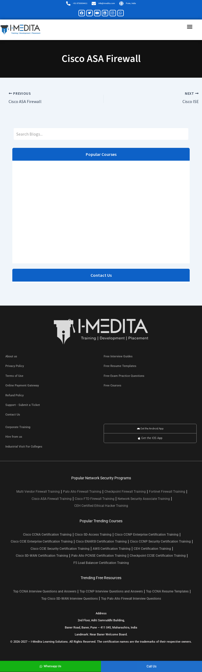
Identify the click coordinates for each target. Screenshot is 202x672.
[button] (189, 26)
